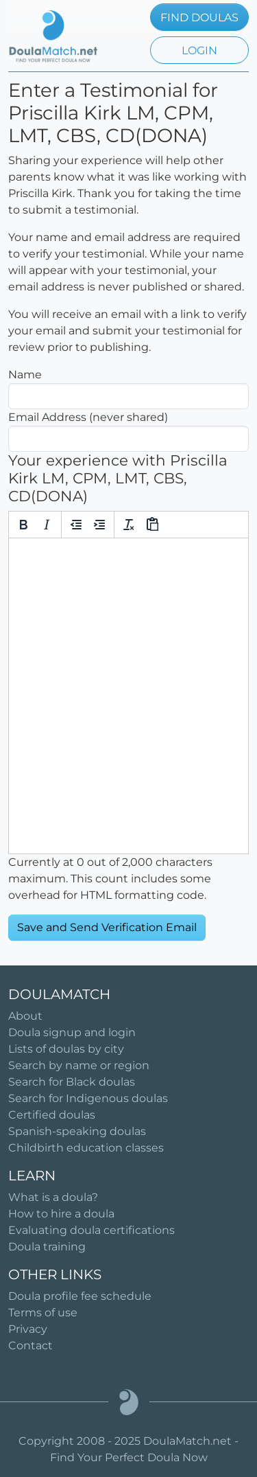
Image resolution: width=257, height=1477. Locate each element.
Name (25, 374)
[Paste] (152, 524)
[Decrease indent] (76, 524)
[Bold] (23, 524)
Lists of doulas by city (66, 1048)
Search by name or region (78, 1065)
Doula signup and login (72, 1032)
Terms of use (42, 1312)
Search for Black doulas (71, 1081)
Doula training (47, 1246)
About (25, 1015)
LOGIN (199, 50)
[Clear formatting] (128, 524)
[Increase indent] (99, 524)
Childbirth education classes (86, 1147)
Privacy (27, 1329)
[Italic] (46, 524)
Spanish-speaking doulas (77, 1131)
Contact (30, 1345)
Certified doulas (51, 1114)
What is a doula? (53, 1197)
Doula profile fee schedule (79, 1296)
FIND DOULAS (199, 17)
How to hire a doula (61, 1213)
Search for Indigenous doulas (88, 1098)
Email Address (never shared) (88, 417)
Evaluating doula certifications (91, 1230)
